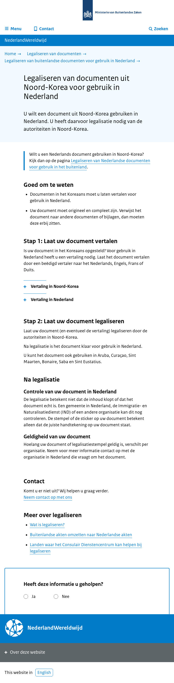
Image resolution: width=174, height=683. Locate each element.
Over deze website (24, 652)
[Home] (14, 54)
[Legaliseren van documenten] (58, 54)
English (44, 672)
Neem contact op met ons (48, 497)
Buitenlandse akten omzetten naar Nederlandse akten (81, 535)
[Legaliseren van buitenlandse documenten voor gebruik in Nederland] (73, 61)
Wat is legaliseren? (47, 525)
